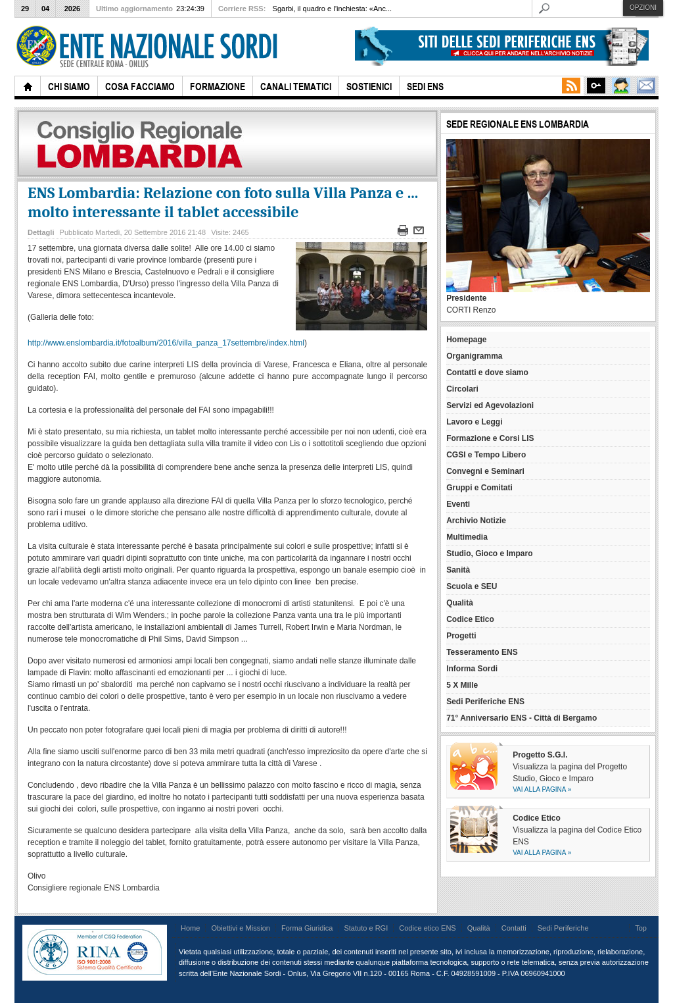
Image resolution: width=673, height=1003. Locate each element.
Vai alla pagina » (542, 789)
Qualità (459, 602)
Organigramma (474, 356)
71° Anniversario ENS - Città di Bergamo (521, 718)
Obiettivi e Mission (240, 928)
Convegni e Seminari (485, 471)
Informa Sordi (472, 668)
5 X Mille (462, 685)
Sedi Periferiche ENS (485, 701)
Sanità (458, 570)
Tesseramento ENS (482, 652)
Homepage (466, 339)
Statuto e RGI (366, 928)
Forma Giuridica (307, 928)
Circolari (462, 389)
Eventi (458, 504)
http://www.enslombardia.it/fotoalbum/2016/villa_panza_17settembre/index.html (166, 342)
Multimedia (467, 537)
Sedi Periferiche (563, 928)
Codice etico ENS (427, 928)
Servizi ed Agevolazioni (490, 405)
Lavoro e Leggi (474, 421)
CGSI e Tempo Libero (486, 454)
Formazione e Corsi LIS (490, 438)
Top (641, 928)
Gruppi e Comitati (479, 487)
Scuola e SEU (471, 586)
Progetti (461, 635)
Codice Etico (470, 619)
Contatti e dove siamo (487, 372)
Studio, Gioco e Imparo (489, 553)
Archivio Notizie (476, 520)
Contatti (513, 928)
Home (190, 928)
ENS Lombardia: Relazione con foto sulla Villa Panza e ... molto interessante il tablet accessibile (223, 202)
